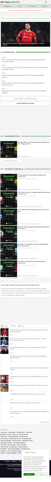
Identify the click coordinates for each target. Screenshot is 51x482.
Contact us (4, 451)
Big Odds (3, 434)
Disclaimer (4, 449)
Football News (21, 432)
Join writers (4, 432)
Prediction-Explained (17, 451)
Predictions (4, 436)
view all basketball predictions (10, 160)
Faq (9, 451)
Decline (42, 474)
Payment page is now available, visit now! (25, 98)
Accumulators (5, 438)
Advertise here (25, 449)
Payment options (23, 447)
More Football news (44, 422)
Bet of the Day (32, 6)
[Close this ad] (50, 476)
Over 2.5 (9, 434)
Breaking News (9, 51)
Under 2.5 (15, 434)
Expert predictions (6, 440)
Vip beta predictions (6, 442)
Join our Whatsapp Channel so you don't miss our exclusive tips (25, 10)
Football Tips (7, 6)
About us (3, 453)
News (20, 6)
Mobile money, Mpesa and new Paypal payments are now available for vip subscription (25, 18)
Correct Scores (23, 434)
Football (4, 326)
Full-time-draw (16, 440)
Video (21, 326)
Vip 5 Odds (4, 444)
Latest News (11, 432)
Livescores (21, 453)
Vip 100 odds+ (12, 444)
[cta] (12, 136)
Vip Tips (45, 6)
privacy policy (28, 461)
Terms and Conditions (14, 449)
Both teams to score (15, 438)
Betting (10, 2)
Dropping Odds (26, 438)
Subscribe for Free (27, 440)
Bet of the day (24, 436)
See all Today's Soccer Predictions (10, 278)
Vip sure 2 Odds (21, 444)
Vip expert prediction (19, 442)
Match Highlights (12, 453)
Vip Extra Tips (4, 447)
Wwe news (29, 432)
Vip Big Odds (13, 447)
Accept (29, 474)
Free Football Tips (13, 436)
